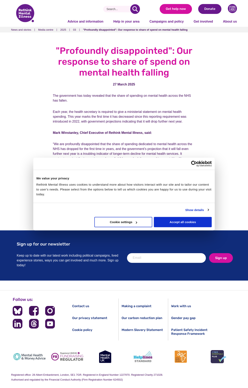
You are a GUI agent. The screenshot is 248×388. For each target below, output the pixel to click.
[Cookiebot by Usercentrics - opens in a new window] (194, 164)
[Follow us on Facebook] (34, 310)
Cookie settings (123, 222)
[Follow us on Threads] (34, 323)
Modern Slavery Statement (142, 330)
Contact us (80, 306)
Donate (209, 9)
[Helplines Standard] (143, 356)
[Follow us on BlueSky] (17, 310)
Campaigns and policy (166, 21)
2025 (63, 29)
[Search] (118, 9)
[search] (135, 9)
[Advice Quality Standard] (181, 356)
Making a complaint (136, 306)
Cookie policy (82, 330)
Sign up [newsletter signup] (221, 258)
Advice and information (85, 21)
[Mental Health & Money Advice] (29, 356)
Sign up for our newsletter (43, 244)
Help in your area (126, 21)
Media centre (45, 29)
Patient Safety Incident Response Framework (189, 332)
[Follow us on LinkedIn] (17, 323)
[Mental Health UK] (105, 356)
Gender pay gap (183, 318)
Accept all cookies (183, 222)
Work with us (181, 306)
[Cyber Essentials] (218, 356)
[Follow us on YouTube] (50, 323)
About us (230, 21)
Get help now (176, 9)
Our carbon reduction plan (142, 318)
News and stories (21, 29)
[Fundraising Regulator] (67, 356)
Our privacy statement (89, 318)
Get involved (203, 21)
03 (74, 29)
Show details (194, 210)
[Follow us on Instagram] (50, 310)
